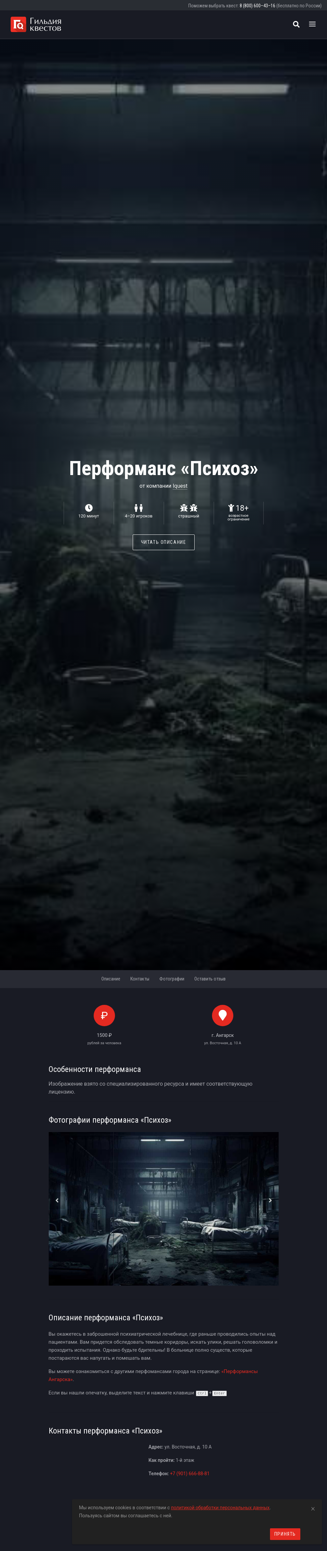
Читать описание (163, 542)
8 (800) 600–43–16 (257, 5)
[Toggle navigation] (312, 24)
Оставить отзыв (210, 978)
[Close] (313, 1508)
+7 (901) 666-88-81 (190, 1473)
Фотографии (171, 978)
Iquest (180, 486)
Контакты (139, 978)
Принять (285, 1534)
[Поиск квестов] (296, 24)
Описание (110, 978)
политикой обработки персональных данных (220, 1507)
